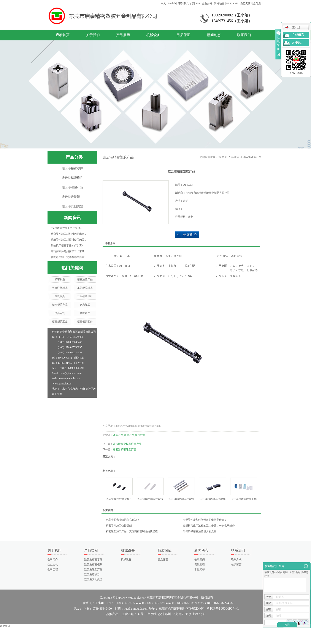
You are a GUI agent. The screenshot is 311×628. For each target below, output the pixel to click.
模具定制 (60, 313)
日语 (180, 3)
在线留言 (236, 564)
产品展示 (123, 35)
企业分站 (207, 3)
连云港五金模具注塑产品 (127, 443)
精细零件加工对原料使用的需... (68, 239)
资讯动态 (199, 564)
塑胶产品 (129, 435)
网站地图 (219, 3)
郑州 (168, 614)
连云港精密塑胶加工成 (244, 498)
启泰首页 (63, 35)
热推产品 (112, 614)
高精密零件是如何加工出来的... (68, 251)
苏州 (161, 614)
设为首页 (189, 3)
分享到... (297, 42)
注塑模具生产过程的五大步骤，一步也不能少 (209, 525)
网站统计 (5, 626)
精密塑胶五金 (60, 321)
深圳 (154, 614)
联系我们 (244, 35)
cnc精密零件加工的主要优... (66, 228)
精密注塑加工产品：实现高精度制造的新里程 (132, 531)
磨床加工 (85, 304)
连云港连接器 (71, 196)
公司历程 (53, 569)
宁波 (175, 614)
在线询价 (187, 234)
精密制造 (60, 279)
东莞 (141, 614)
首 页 (221, 157)
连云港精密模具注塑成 (150, 498)
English (172, 3)
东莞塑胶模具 (85, 287)
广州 (147, 614)
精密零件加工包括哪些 (119, 525)
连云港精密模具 (72, 177)
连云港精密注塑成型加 (119, 498)
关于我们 (93, 35)
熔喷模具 (60, 296)
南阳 (181, 614)
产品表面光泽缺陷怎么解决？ (123, 519)
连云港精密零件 (72, 168)
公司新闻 (199, 559)
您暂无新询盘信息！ (251, 3)
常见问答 (199, 569)
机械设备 (153, 35)
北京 (202, 614)
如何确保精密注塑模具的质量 (199, 531)
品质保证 (183, 35)
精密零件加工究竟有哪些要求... (68, 257)
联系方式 (236, 559)
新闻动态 (214, 35)
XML (235, 3)
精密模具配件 (85, 321)
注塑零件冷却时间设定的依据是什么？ (205, 519)
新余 (188, 614)
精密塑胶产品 (60, 304)
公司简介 (53, 559)
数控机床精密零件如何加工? (67, 245)
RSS (197, 3)
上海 (195, 614)
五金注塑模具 (60, 287)
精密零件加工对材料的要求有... (68, 233)
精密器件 (85, 313)
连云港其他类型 (72, 206)
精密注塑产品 (85, 279)
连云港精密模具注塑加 (181, 498)
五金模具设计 (85, 296)
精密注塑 (140, 435)
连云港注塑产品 (72, 187)
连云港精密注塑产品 (124, 449)
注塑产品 (118, 435)
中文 (163, 3)
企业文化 (53, 564)
